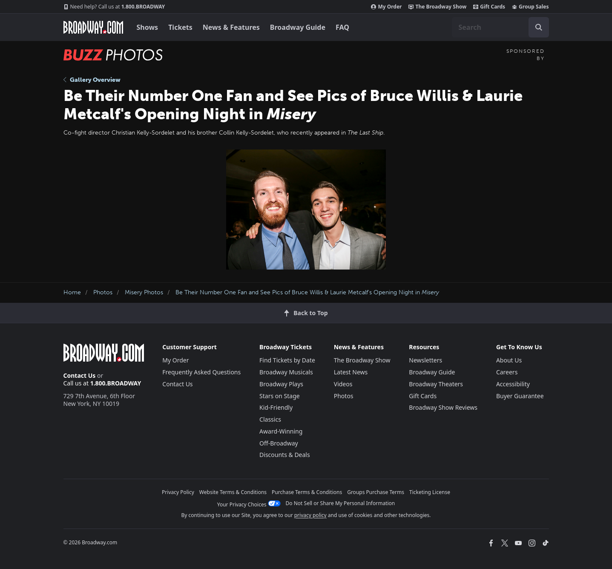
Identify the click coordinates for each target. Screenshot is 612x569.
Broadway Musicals (286, 372)
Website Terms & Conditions (233, 492)
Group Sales (530, 6)
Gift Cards (489, 6)
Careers (506, 372)
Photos (102, 292)
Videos (343, 384)
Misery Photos (144, 292)
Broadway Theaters (436, 384)
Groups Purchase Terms (375, 492)
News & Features (231, 27)
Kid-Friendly (276, 407)
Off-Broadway (278, 443)
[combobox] (500, 27)
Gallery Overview (92, 79)
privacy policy (310, 515)
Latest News (351, 372)
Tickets (180, 27)
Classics (270, 419)
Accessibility (513, 384)
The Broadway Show (437, 6)
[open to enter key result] (539, 27)
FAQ (342, 27)
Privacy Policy (178, 492)
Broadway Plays (281, 384)
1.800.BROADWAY (114, 6)
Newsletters (425, 360)
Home (72, 292)
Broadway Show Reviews (443, 407)
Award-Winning (280, 431)
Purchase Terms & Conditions (307, 492)
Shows (147, 27)
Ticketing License (429, 492)
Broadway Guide (297, 27)
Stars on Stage (279, 396)
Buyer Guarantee (520, 396)
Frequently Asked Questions (201, 372)
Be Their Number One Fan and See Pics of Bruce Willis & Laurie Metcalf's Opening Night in (307, 292)
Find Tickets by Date (287, 360)
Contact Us (79, 375)
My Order (386, 6)
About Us (509, 360)
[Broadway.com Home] (93, 27)
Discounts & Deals (284, 455)
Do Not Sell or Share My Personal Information (340, 503)
